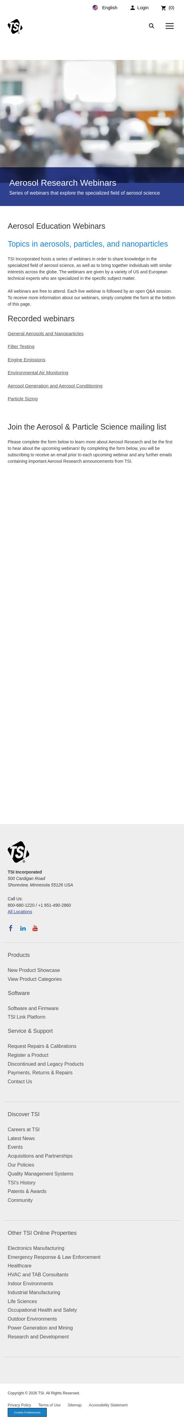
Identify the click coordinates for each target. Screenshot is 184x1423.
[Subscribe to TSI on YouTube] (35, 928)
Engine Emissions (26, 359)
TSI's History (21, 1182)
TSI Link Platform (27, 1017)
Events (15, 1147)
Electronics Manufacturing (36, 1248)
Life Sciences (22, 1301)
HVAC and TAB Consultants (38, 1274)
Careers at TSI (24, 1129)
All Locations (20, 911)
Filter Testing (21, 346)
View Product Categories (35, 979)
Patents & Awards (27, 1191)
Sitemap (75, 1405)
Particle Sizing (23, 398)
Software (19, 993)
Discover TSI (24, 1114)
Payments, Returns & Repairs (40, 1072)
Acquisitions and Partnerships (40, 1156)
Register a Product (28, 1055)
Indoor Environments (30, 1283)
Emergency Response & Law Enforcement (54, 1257)
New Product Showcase (34, 970)
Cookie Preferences (27, 1412)
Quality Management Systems (40, 1173)
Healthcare (19, 1265)
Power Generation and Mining (40, 1327)
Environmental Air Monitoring (38, 372)
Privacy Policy (19, 1405)
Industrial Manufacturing (34, 1292)
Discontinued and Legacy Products (46, 1064)
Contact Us (20, 1081)
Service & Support (30, 1031)
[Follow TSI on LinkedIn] (23, 928)
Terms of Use (49, 1405)
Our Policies (21, 1164)
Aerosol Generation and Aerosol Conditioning (55, 385)
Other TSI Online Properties (42, 1233)
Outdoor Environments (32, 1319)
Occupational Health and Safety (42, 1310)
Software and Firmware (33, 1008)
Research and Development (38, 1336)
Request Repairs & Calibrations (42, 1046)
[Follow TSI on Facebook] (11, 928)
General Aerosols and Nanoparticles (45, 333)
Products (19, 955)
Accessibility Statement (108, 1405)
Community (20, 1200)
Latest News (21, 1138)
